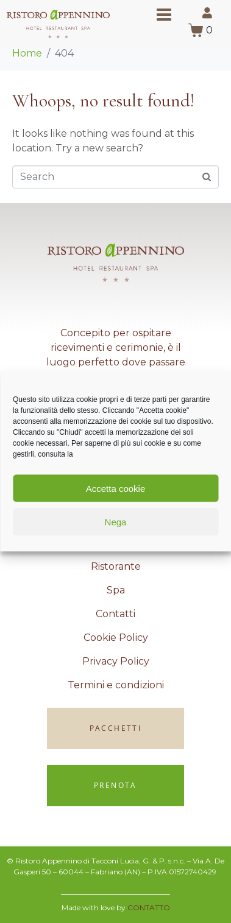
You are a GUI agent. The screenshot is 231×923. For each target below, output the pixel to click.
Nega (116, 521)
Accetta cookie (116, 488)
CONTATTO (148, 907)
